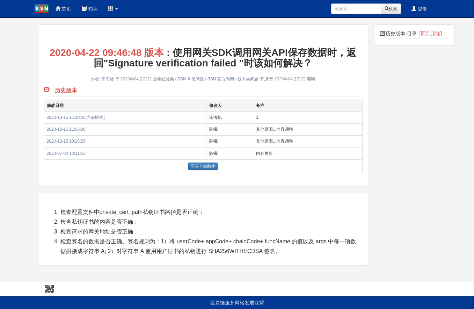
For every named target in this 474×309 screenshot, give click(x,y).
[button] (113, 8)
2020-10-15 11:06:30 (66, 129)
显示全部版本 (203, 166)
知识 (90, 9)
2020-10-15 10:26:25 (66, 141)
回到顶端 (430, 33)
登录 (419, 9)
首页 (64, 9)
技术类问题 (248, 79)
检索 (391, 8)
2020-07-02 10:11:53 (66, 153)
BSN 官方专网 (220, 79)
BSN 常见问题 (190, 79)
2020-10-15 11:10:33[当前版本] (76, 117)
